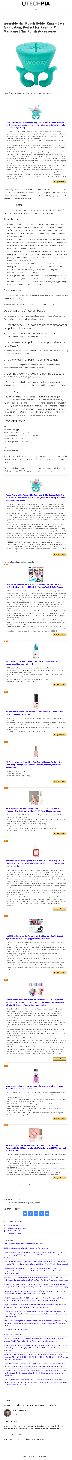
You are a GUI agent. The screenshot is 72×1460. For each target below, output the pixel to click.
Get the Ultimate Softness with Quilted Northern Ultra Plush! (23, 1244)
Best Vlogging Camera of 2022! (17, 1228)
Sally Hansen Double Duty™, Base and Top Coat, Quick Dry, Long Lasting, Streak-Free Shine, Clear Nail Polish (33, 662)
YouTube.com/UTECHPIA (42, 1456)
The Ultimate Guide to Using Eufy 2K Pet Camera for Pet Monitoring (26, 1248)
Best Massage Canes (14, 1234)
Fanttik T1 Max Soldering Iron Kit (14, 1334)
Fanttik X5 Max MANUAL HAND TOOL (16, 1330)
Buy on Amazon (60, 181)
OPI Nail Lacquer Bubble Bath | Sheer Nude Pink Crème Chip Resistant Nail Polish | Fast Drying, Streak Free (34, 713)
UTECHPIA (36, 3)
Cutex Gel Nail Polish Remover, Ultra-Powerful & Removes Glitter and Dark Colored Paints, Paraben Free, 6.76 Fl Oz (34, 1087)
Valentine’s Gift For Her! (14, 1231)
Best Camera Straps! (13, 1225)
